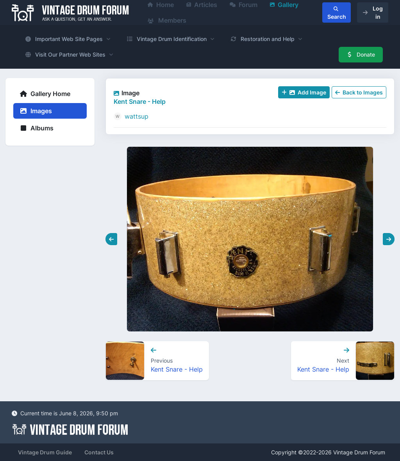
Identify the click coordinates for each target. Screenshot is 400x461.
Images (36, 111)
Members (167, 20)
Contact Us (99, 452)
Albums (37, 128)
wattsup (136, 116)
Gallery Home (45, 94)
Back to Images (359, 92)
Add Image (304, 92)
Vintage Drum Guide (45, 452)
